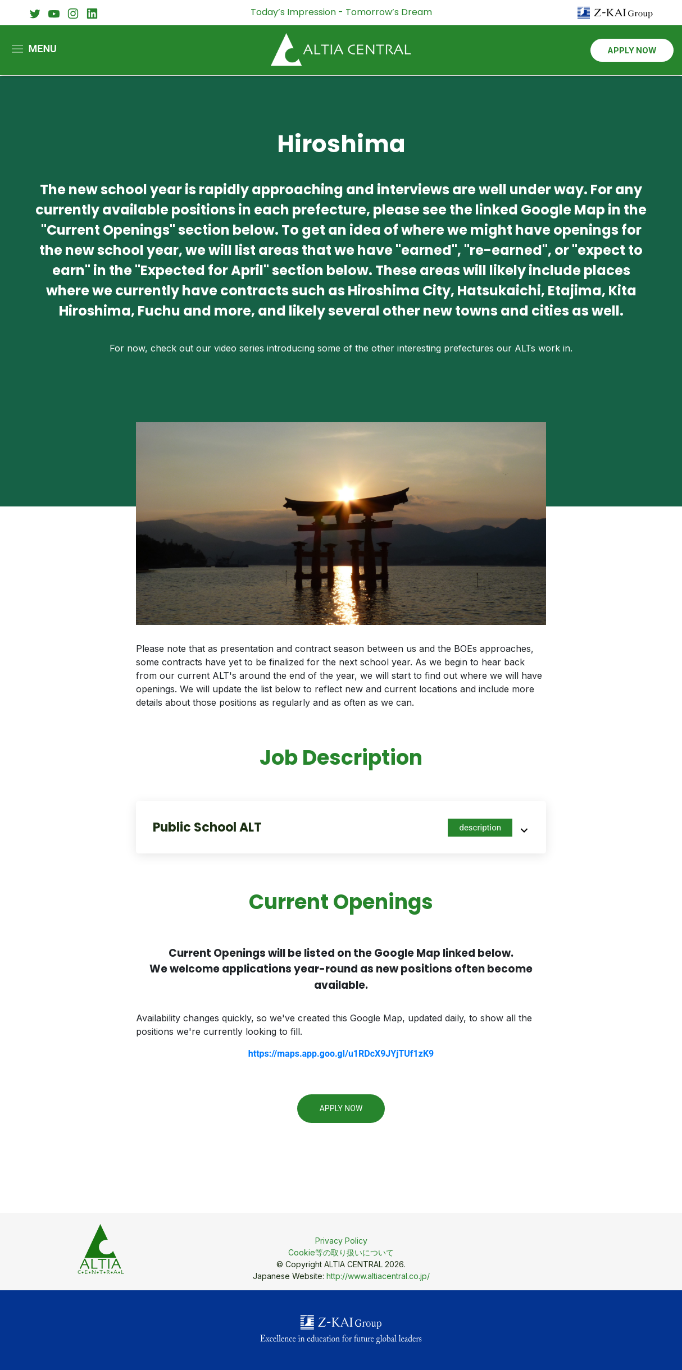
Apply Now (341, 1108)
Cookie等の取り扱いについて (341, 1252)
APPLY (632, 51)
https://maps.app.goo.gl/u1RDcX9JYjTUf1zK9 (341, 1053)
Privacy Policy (341, 1240)
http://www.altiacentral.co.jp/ (378, 1276)
